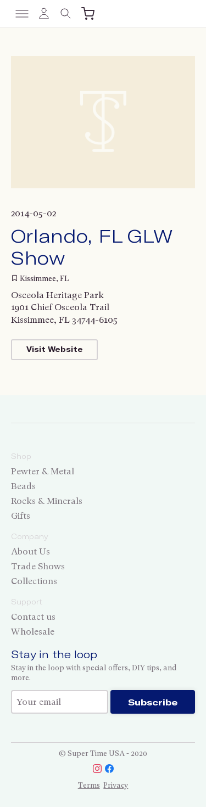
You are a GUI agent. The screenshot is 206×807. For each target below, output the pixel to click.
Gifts (20, 516)
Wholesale (32, 631)
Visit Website (54, 349)
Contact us (33, 617)
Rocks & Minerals (46, 501)
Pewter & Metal (42, 471)
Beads (23, 486)
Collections (34, 581)
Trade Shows (38, 566)
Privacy (115, 785)
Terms (89, 785)
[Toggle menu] (22, 14)
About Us (30, 551)
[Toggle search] (66, 14)
